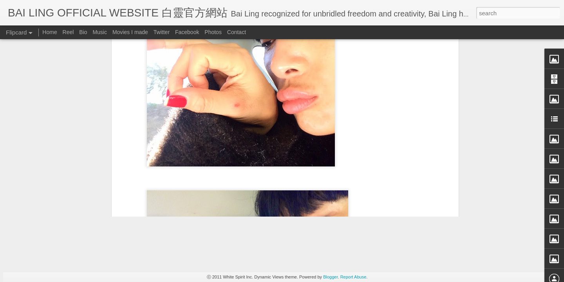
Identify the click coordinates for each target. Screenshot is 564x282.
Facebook (187, 32)
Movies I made (130, 32)
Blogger (330, 277)
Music (99, 32)
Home (49, 32)
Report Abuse (353, 277)
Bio (83, 32)
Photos (213, 32)
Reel (68, 32)
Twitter (162, 32)
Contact (236, 32)
